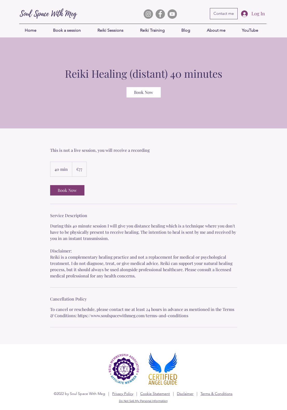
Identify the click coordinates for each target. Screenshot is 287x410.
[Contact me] (224, 13)
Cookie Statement (155, 393)
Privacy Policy (122, 393)
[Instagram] (148, 14)
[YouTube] (172, 14)
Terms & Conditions (216, 393)
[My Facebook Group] (160, 14)
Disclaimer (185, 393)
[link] (143, 92)
